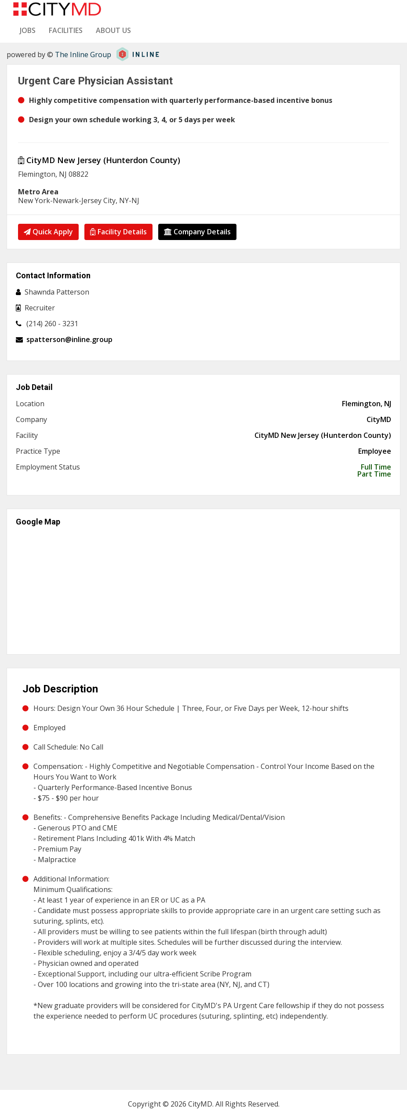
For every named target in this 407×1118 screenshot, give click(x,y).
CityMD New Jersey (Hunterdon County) (99, 160)
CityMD (379, 419)
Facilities (66, 30)
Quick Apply (48, 232)
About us (113, 30)
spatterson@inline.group (69, 339)
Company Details (198, 232)
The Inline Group (83, 54)
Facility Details (119, 232)
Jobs (28, 30)
